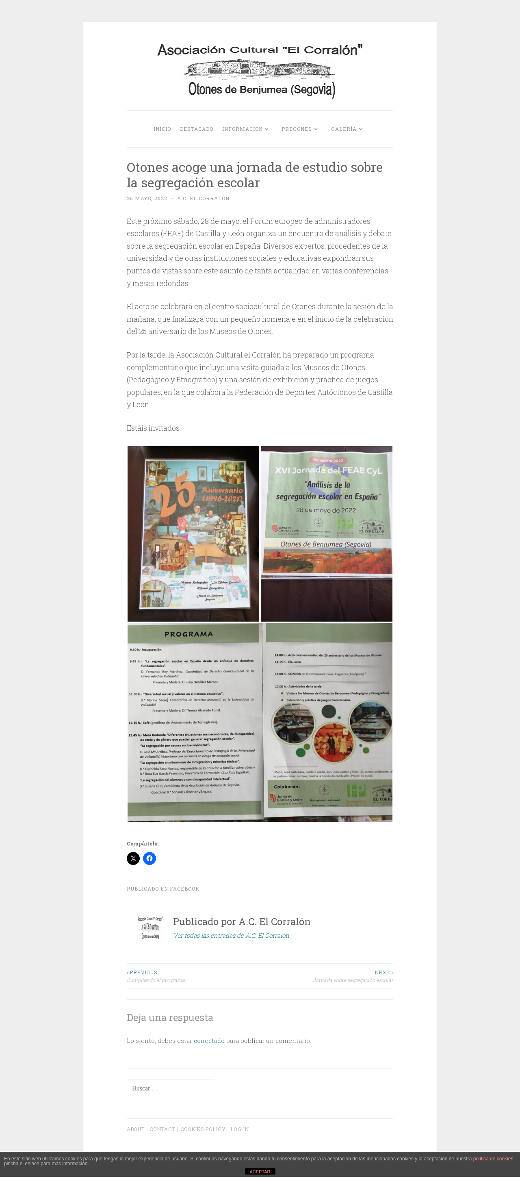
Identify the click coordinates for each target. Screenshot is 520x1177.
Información (242, 129)
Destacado (196, 129)
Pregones (297, 129)
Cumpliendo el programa (193, 976)
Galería (344, 129)
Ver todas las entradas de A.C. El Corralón (231, 935)
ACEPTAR (259, 1171)
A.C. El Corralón (203, 198)
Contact (163, 1129)
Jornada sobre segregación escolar (326, 976)
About (136, 1129)
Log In (240, 1129)
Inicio (162, 129)
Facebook (184, 888)
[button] (193, 533)
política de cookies (493, 1159)
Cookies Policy (203, 1129)
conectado (209, 1040)
